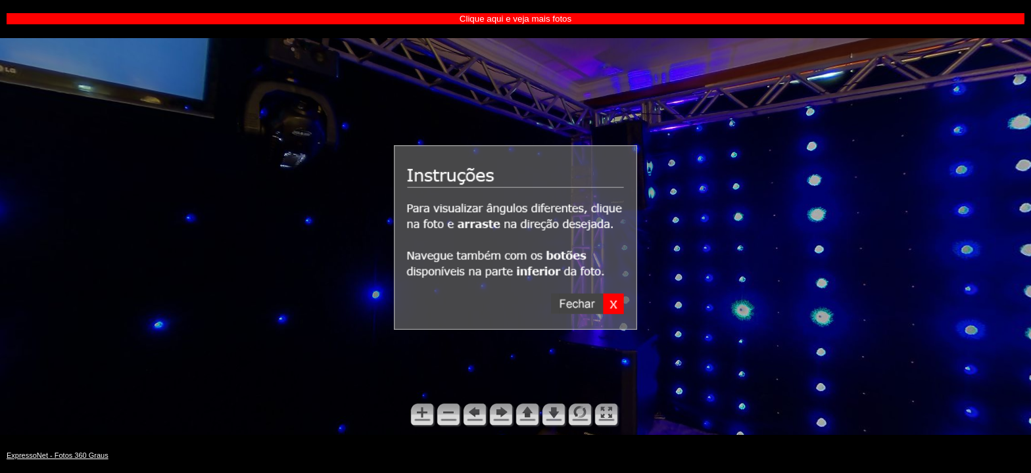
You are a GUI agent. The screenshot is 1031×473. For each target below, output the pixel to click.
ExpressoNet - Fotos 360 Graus (57, 455)
